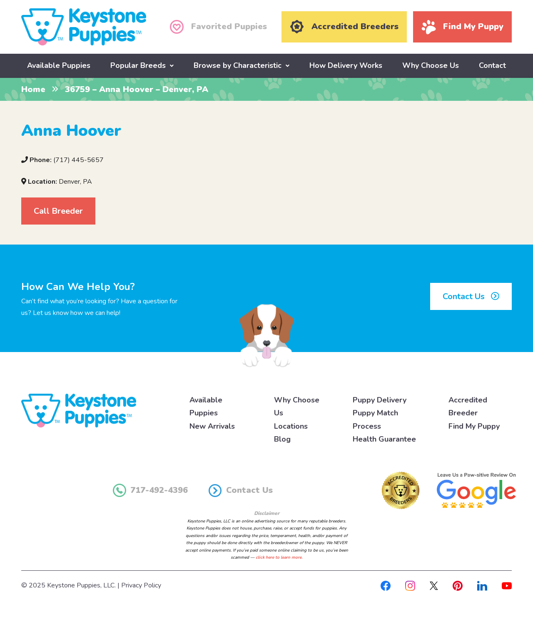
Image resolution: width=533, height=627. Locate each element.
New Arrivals (212, 426)
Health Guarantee (384, 439)
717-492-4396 (150, 490)
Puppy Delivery (379, 400)
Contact (492, 65)
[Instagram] (410, 585)
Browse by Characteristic (237, 65)
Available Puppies (58, 65)
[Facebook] (386, 585)
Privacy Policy (141, 585)
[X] (434, 585)
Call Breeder (58, 211)
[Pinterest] (458, 585)
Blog (282, 439)
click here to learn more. (279, 557)
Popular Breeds (138, 65)
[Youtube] (507, 585)
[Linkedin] (482, 585)
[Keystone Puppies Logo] (78, 410)
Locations (291, 426)
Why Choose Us (430, 65)
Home (33, 89)
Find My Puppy (474, 426)
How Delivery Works (345, 65)
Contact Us (471, 296)
